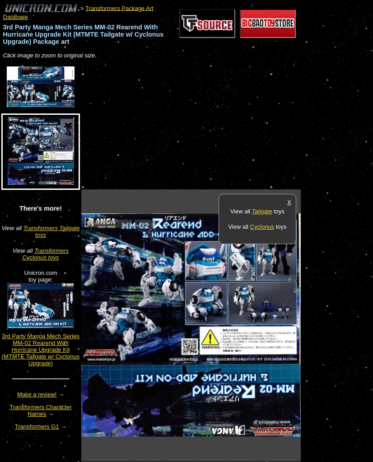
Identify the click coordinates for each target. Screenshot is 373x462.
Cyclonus (262, 226)
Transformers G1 (37, 426)
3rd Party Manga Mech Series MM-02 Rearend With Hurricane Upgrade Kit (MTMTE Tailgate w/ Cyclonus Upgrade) (40, 350)
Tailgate (262, 211)
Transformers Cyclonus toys (46, 254)
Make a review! (36, 394)
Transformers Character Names (40, 410)
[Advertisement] (187, 124)
